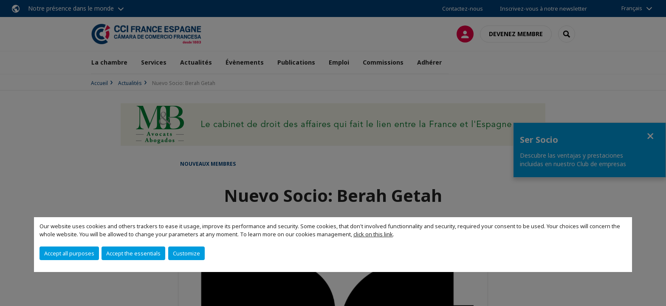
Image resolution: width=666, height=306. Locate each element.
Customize (186, 253)
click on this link (373, 234)
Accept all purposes (69, 253)
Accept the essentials (133, 253)
